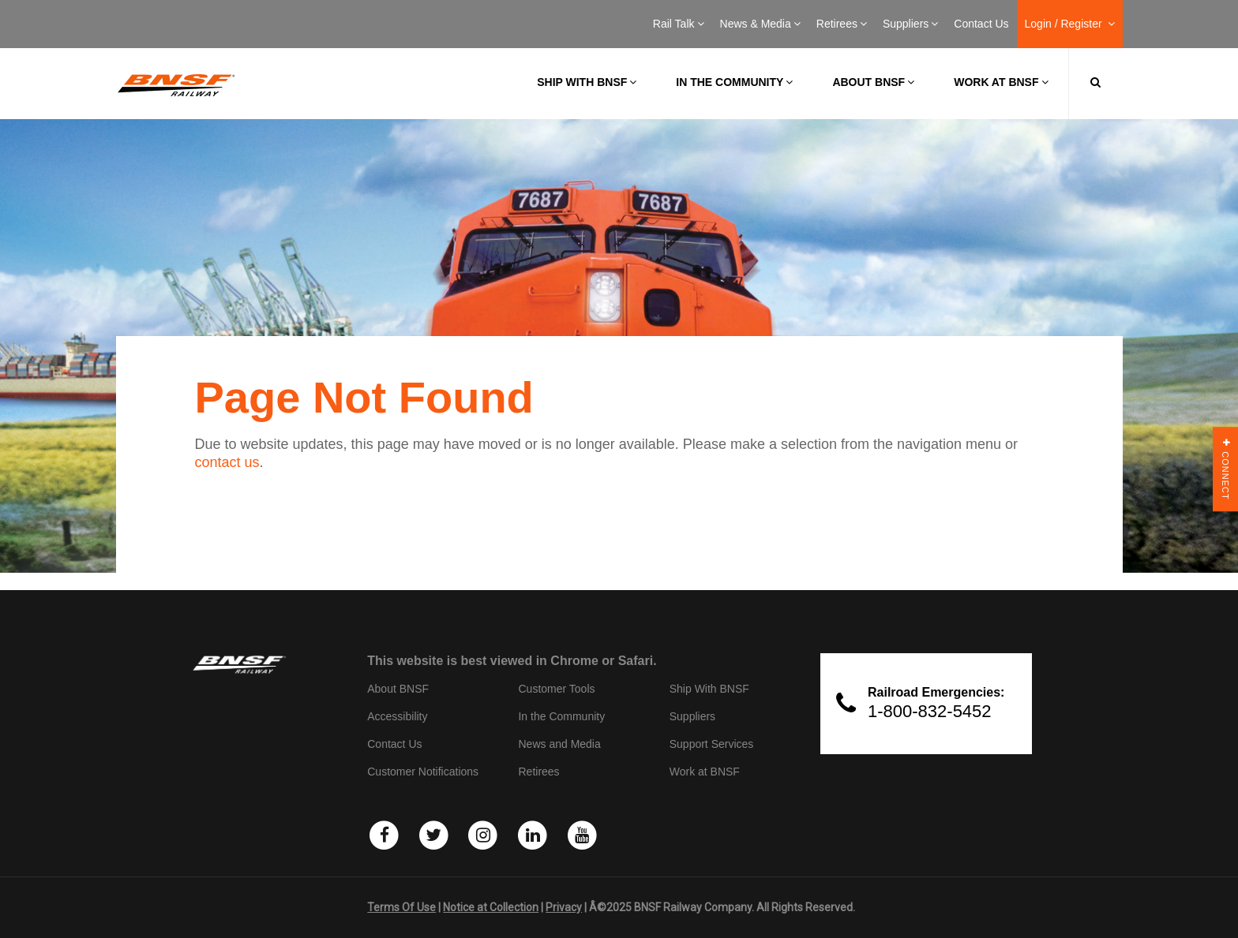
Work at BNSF (1001, 82)
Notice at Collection (490, 907)
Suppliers (910, 23)
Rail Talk (678, 23)
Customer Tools (556, 688)
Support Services (712, 744)
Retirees (841, 23)
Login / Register (1070, 23)
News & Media (760, 23)
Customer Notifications (422, 771)
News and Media (559, 744)
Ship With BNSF (709, 688)
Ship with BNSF (586, 82)
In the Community (734, 82)
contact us (227, 462)
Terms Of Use (401, 907)
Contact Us (981, 23)
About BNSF (873, 82)
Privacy (564, 907)
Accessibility (397, 716)
